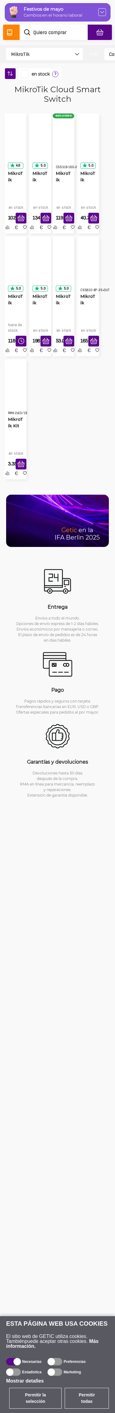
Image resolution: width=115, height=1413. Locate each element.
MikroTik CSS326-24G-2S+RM (40, 179)
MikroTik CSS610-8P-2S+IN (40, 302)
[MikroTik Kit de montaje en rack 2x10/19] (16, 392)
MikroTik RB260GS (87, 179)
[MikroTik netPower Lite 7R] (16, 269)
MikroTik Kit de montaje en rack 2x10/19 (15, 425)
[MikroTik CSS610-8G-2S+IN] (16, 147)
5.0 (39, 165)
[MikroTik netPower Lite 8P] (88, 269)
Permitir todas (87, 1398)
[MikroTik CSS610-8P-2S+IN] (40, 269)
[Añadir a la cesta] (21, 218)
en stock (41, 74)
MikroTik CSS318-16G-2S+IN (63, 179)
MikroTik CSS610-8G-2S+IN (15, 179)
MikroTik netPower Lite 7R (15, 302)
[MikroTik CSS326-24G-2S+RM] (40, 147)
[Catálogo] (11, 32)
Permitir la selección (35, 1398)
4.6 (15, 165)
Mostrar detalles (25, 1380)
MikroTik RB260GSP (63, 302)
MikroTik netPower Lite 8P (88, 302)
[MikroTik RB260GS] (88, 147)
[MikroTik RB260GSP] (63, 269)
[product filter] (39, 54)
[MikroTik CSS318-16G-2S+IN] (63, 147)
